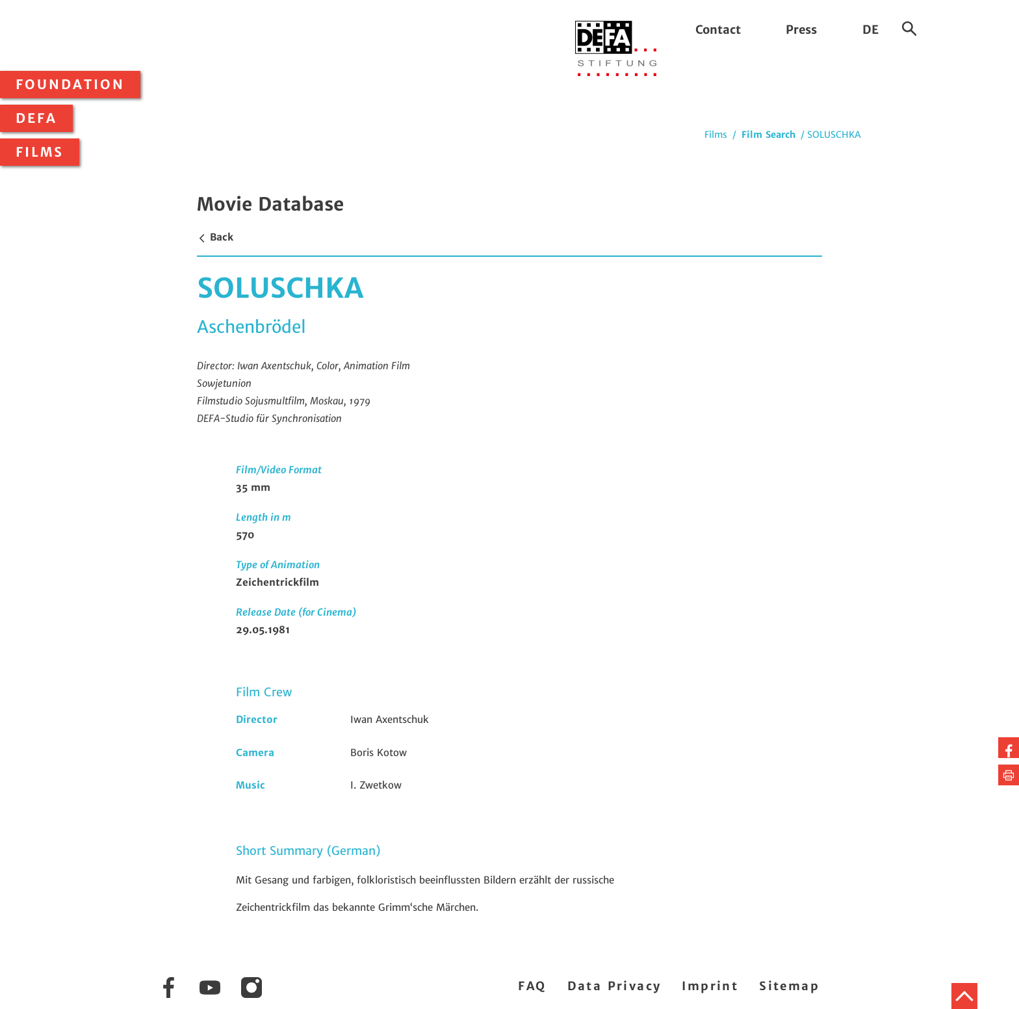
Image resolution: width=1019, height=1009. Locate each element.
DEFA (36, 118)
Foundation (70, 84)
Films (40, 152)
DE (870, 29)
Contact (718, 29)
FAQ (532, 985)
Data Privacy (614, 985)
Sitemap (789, 985)
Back (215, 237)
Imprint (710, 985)
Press (801, 29)
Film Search (768, 134)
